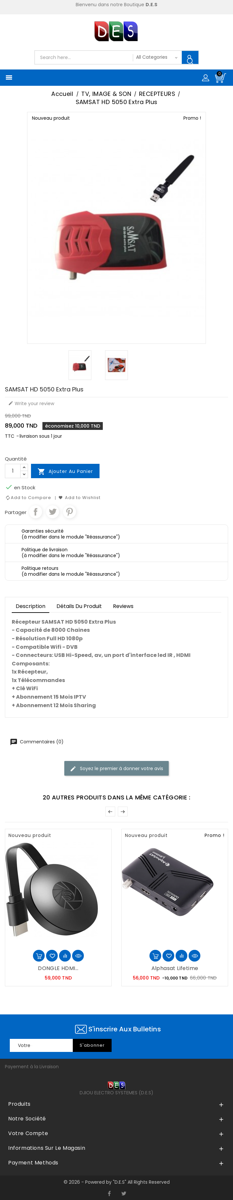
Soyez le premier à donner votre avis (116, 768)
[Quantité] (13, 471)
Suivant (123, 811)
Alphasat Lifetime (174, 968)
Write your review (31, 403)
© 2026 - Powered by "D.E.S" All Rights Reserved (117, 1182)
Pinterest (69, 511)
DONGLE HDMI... (58, 968)
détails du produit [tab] (79, 606)
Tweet (52, 511)
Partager (35, 511)
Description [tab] (30, 606)
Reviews (123, 606)
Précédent (110, 811)
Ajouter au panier (65, 472)
